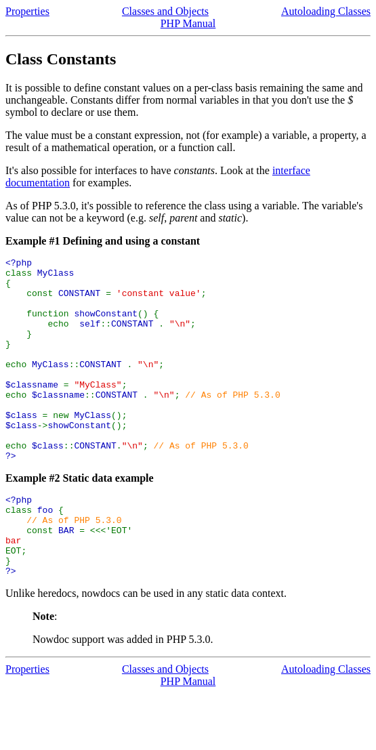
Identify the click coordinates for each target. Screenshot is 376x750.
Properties (27, 11)
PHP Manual (188, 23)
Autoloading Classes (326, 11)
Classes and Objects (165, 11)
